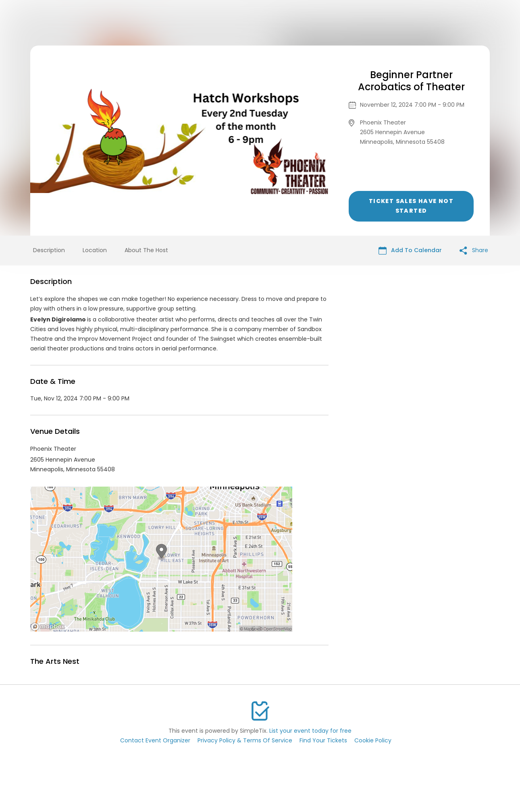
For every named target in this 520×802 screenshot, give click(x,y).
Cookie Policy (372, 740)
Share (474, 250)
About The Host (146, 250)
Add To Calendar (410, 250)
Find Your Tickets (323, 740)
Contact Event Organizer (155, 740)
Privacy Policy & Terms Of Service (245, 740)
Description (49, 250)
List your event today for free (310, 731)
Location (95, 250)
